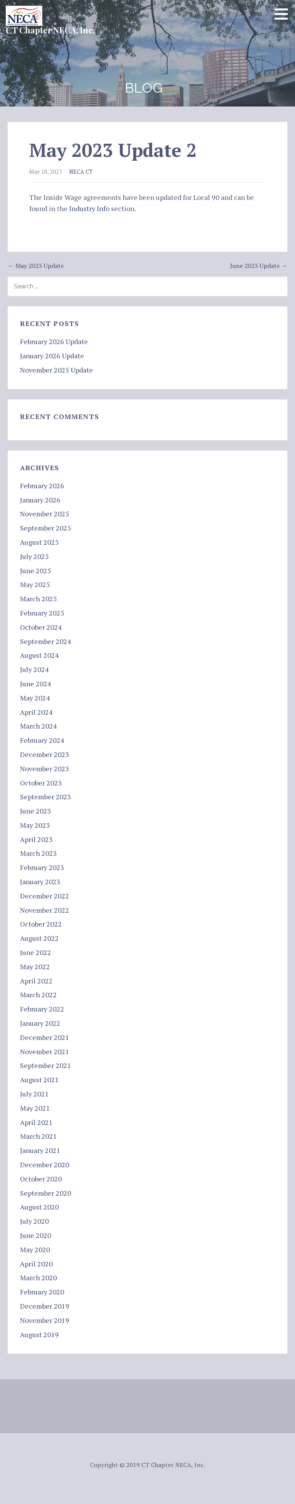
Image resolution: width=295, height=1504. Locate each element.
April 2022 (36, 980)
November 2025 (44, 513)
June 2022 (35, 952)
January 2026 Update (52, 355)
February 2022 (42, 1008)
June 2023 (35, 810)
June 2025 (35, 570)
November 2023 (44, 768)
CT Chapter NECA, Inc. (50, 30)
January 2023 (40, 881)
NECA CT (81, 171)
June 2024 (35, 683)
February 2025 (42, 612)
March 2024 (38, 725)
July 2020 (34, 1221)
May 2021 (35, 1108)
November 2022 (44, 910)
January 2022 (40, 1023)
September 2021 (45, 1065)
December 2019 (44, 1306)
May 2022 (35, 966)
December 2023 (44, 754)
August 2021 (39, 1079)
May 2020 (35, 1249)
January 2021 (40, 1150)
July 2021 (34, 1093)
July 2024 (34, 669)
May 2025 (35, 584)
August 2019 (39, 1334)
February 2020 (42, 1291)
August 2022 (39, 938)
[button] (284, 14)
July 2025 (34, 556)
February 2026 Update (54, 341)
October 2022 (41, 923)
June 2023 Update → (258, 265)
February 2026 (42, 485)
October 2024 (41, 627)
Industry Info (89, 208)
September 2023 (45, 796)
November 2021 (44, 1051)
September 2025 (45, 527)
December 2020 (44, 1164)
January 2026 (40, 499)
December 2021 (44, 1037)
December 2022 (44, 895)
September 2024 (45, 641)
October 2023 (41, 782)
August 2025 (39, 542)
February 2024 (42, 740)
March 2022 (38, 994)
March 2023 (38, 853)
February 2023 (42, 867)
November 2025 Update (56, 369)
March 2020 (38, 1277)
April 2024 (36, 712)
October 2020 (41, 1178)
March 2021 (38, 1136)
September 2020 (45, 1193)
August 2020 (39, 1206)
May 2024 (35, 697)
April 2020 (36, 1263)
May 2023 (35, 825)
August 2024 (39, 655)
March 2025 (38, 598)
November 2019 (44, 1320)
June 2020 (35, 1235)
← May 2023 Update (36, 265)
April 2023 (36, 839)
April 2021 (36, 1122)
